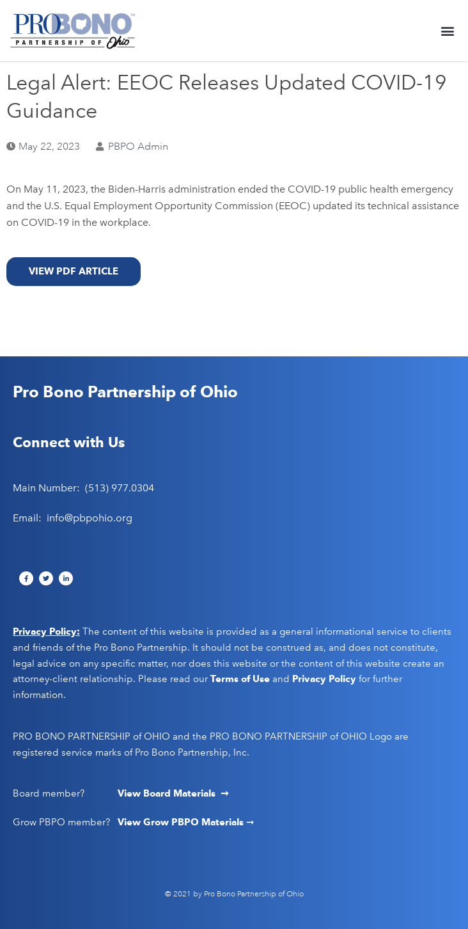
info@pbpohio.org (89, 518)
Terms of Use (240, 679)
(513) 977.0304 (119, 488)
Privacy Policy (324, 679)
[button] (447, 30)
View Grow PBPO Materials (182, 822)
